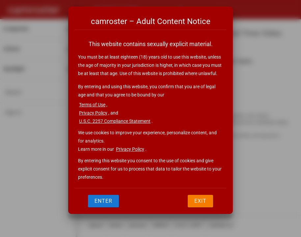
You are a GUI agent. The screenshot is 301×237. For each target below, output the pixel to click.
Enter (103, 201)
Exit (200, 201)
